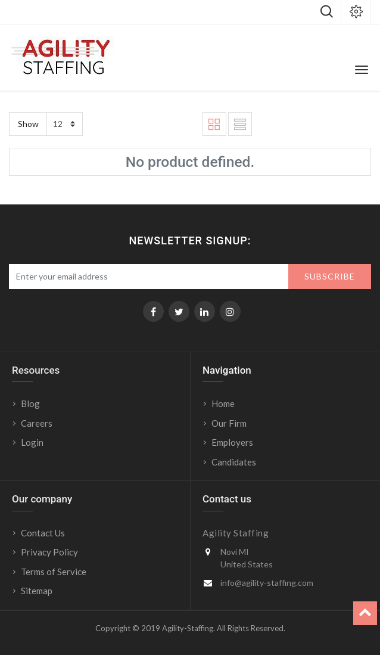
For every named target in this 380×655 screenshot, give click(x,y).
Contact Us (43, 532)
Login (33, 442)
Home (223, 403)
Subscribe (329, 276)
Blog (30, 403)
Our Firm (229, 423)
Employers (232, 442)
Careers (36, 423)
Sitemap (36, 590)
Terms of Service (53, 571)
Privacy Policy (49, 552)
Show (28, 124)
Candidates (233, 462)
